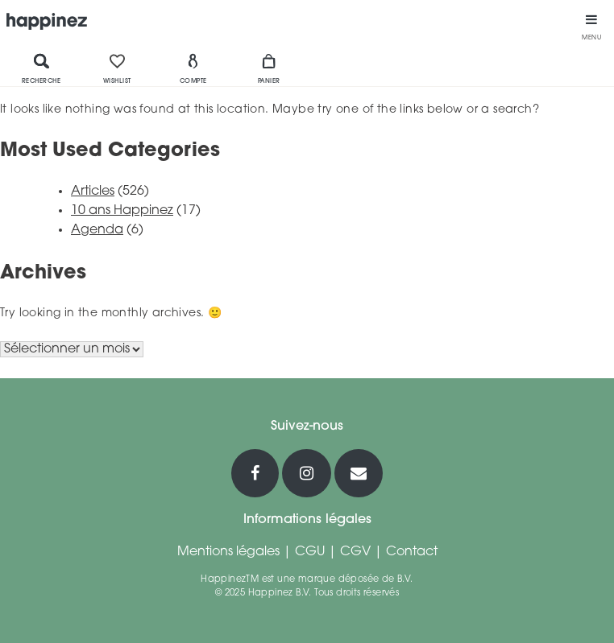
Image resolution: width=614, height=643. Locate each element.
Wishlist (117, 68)
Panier (269, 68)
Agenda (97, 230)
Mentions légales (228, 552)
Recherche (41, 68)
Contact (412, 552)
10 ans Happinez (122, 210)
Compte (193, 68)
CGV (355, 552)
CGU (310, 552)
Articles (92, 191)
